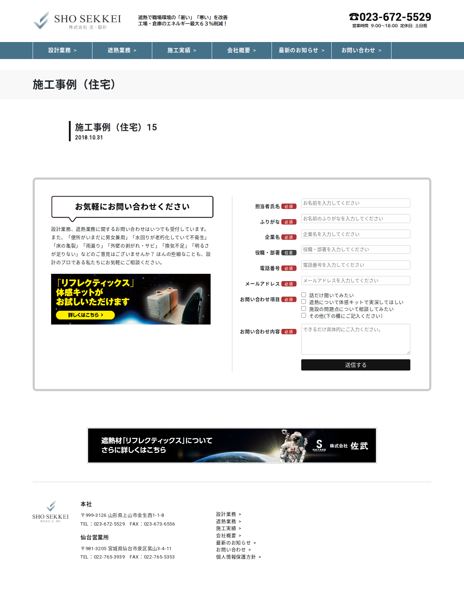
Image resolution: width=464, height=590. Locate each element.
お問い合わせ (358, 50)
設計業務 (59, 50)
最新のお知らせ (299, 50)
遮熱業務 (119, 50)
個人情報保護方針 (236, 557)
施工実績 (178, 50)
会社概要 (238, 50)
